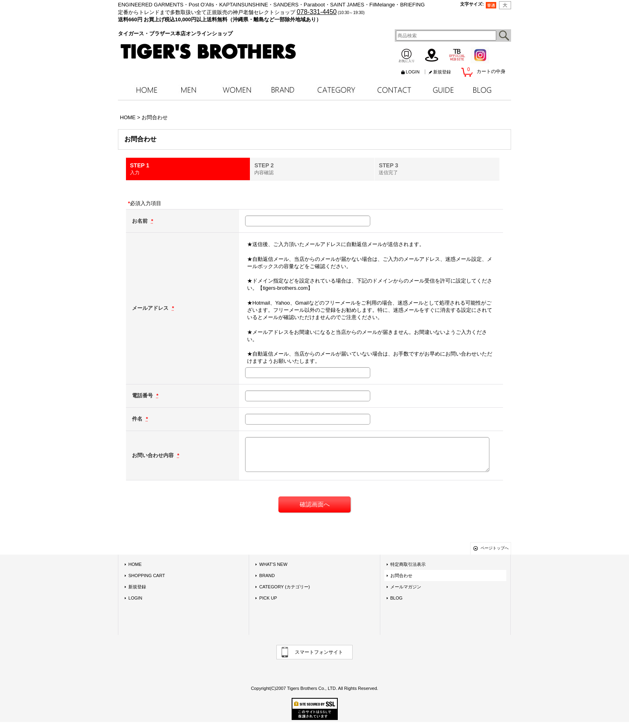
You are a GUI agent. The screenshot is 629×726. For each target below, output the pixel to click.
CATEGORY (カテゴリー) (284, 586)
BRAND (267, 575)
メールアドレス (151, 308)
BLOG (396, 598)
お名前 (140, 221)
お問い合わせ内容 (153, 455)
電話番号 (143, 395)
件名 (138, 419)
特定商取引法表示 (408, 564)
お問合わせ (401, 575)
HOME (135, 564)
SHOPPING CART (146, 575)
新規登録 (442, 71)
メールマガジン (405, 586)
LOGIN (413, 71)
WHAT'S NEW (273, 564)
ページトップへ (495, 548)
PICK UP (268, 598)
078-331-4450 (317, 11)
